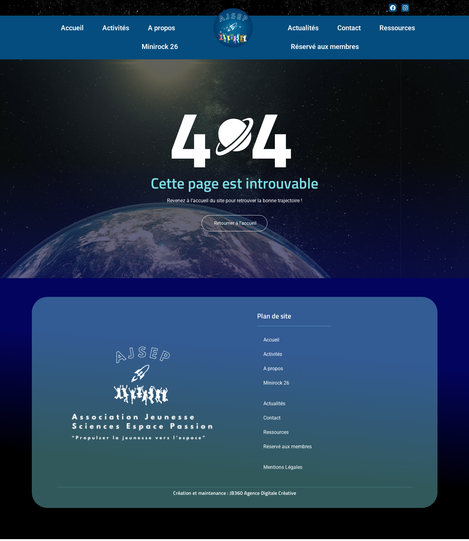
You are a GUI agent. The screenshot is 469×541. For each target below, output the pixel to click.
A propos (161, 28)
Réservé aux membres (325, 47)
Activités (115, 28)
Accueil (72, 28)
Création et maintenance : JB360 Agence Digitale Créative (234, 495)
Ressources (397, 28)
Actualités (303, 28)
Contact (349, 28)
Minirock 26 (160, 47)
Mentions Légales (282, 469)
